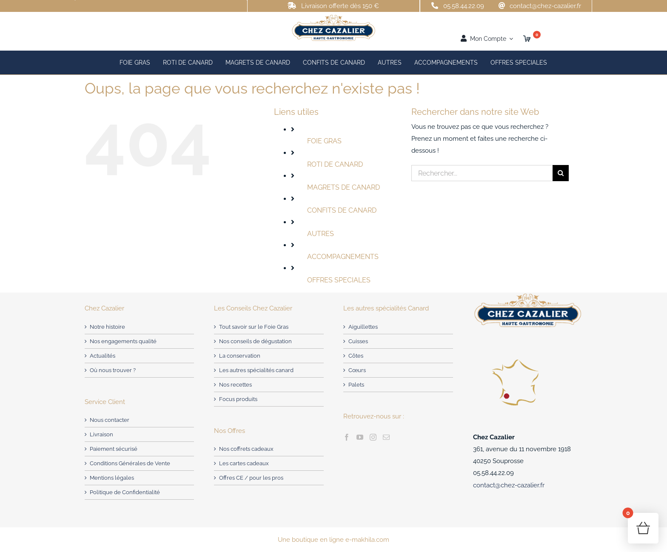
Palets (356, 384)
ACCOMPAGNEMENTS (343, 257)
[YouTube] (359, 437)
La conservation (239, 356)
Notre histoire (107, 327)
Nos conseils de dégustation (255, 341)
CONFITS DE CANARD (341, 210)
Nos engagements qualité (123, 341)
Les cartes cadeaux (244, 463)
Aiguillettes (363, 327)
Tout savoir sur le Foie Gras (253, 327)
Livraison (101, 434)
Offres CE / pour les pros (251, 478)
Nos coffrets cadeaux (246, 449)
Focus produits (238, 399)
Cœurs (357, 370)
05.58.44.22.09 (463, 6)
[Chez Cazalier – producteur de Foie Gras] (333, 17)
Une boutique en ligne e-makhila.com (333, 539)
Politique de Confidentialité (125, 492)
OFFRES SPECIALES (339, 280)
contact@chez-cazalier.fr (545, 6)
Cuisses (358, 341)
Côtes (355, 356)
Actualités (102, 356)
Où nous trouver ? (113, 370)
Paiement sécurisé (113, 449)
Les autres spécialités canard (256, 370)
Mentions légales (112, 478)
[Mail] (386, 437)
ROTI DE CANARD (335, 164)
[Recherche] (561, 173)
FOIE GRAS (324, 141)
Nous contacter (109, 420)
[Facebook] (346, 437)
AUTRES (320, 234)
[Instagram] (373, 437)
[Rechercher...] (482, 173)
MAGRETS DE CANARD (343, 187)
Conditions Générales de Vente (130, 463)
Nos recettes (235, 384)
